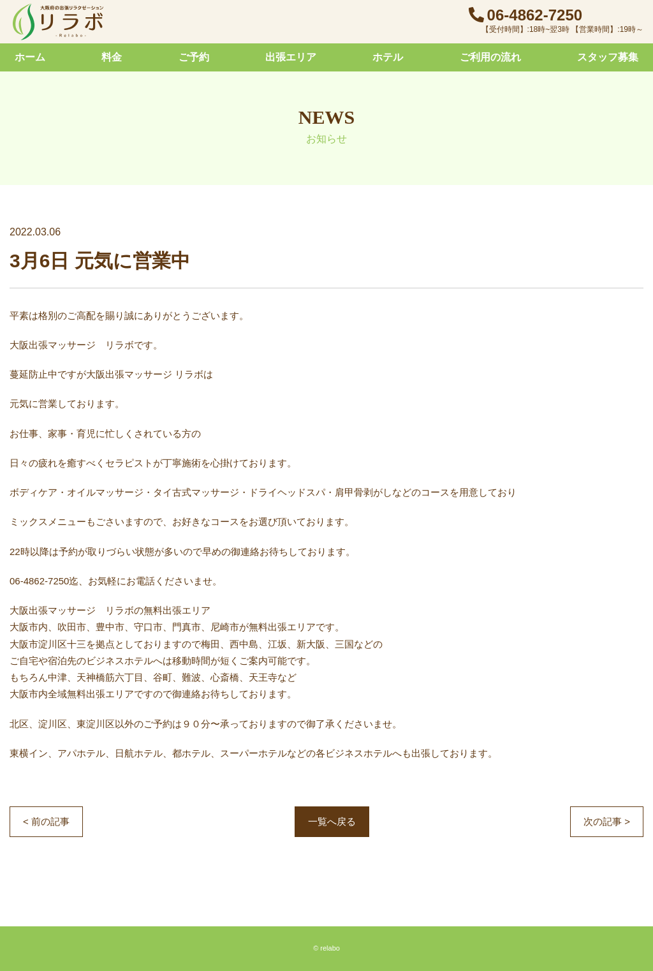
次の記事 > (606, 821)
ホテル (387, 57)
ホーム (30, 57)
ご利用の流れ (490, 57)
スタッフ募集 (607, 57)
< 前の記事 (46, 821)
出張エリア (290, 57)
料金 (111, 57)
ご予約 (194, 57)
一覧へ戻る (332, 821)
